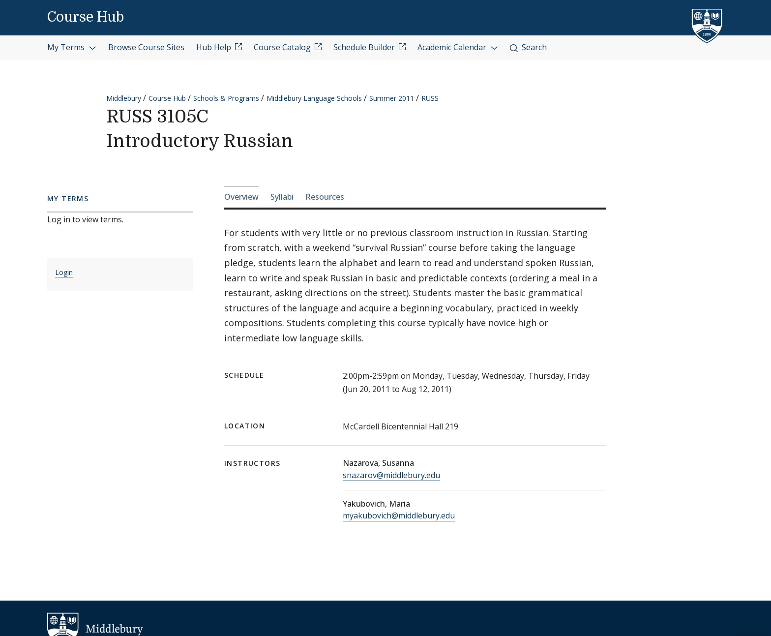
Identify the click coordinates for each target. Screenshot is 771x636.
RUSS (430, 98)
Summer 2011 (391, 98)
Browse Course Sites (146, 47)
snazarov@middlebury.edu (391, 475)
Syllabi (282, 196)
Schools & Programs (226, 98)
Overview (241, 196)
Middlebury (123, 98)
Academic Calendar (457, 47)
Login (64, 272)
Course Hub (85, 17)
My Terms (71, 47)
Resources (324, 196)
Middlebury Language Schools (314, 98)
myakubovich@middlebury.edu (399, 515)
